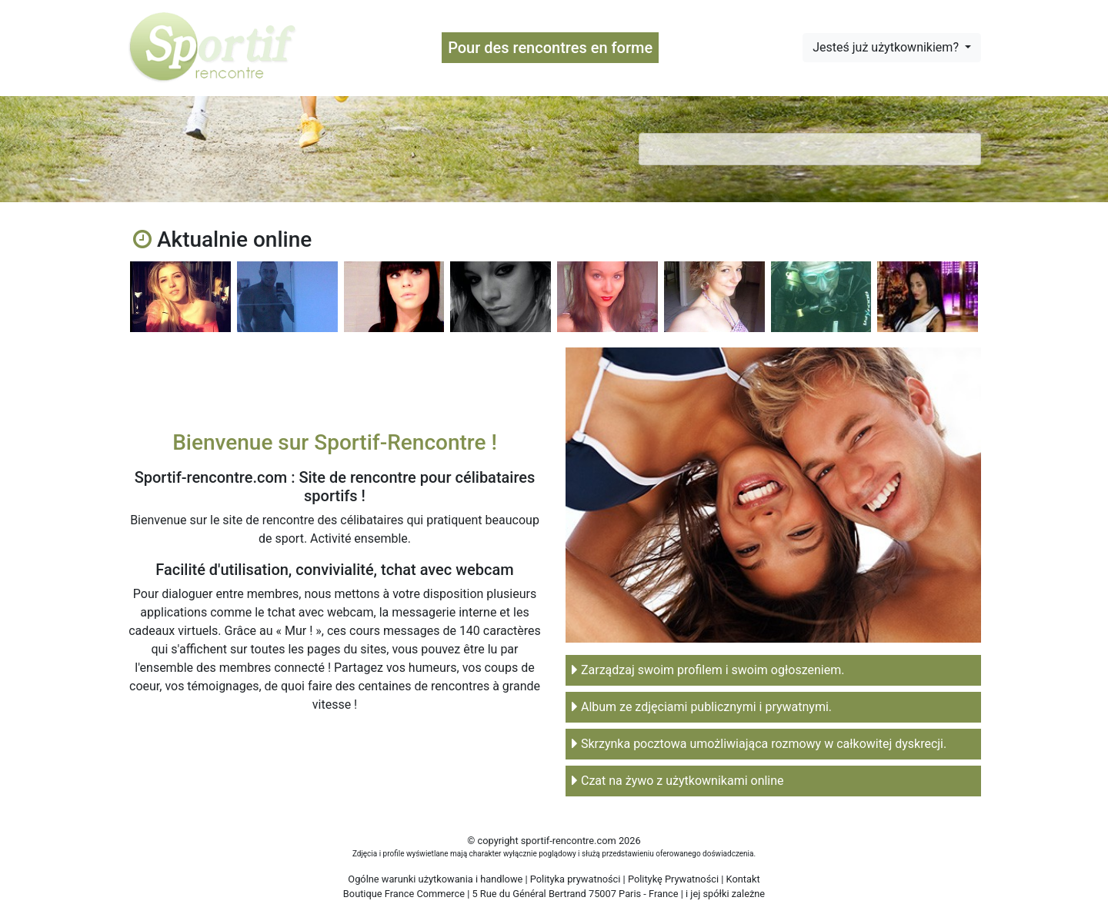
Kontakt (743, 879)
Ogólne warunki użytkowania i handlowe (435, 879)
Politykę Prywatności (673, 879)
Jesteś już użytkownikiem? (887, 47)
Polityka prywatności (575, 879)
